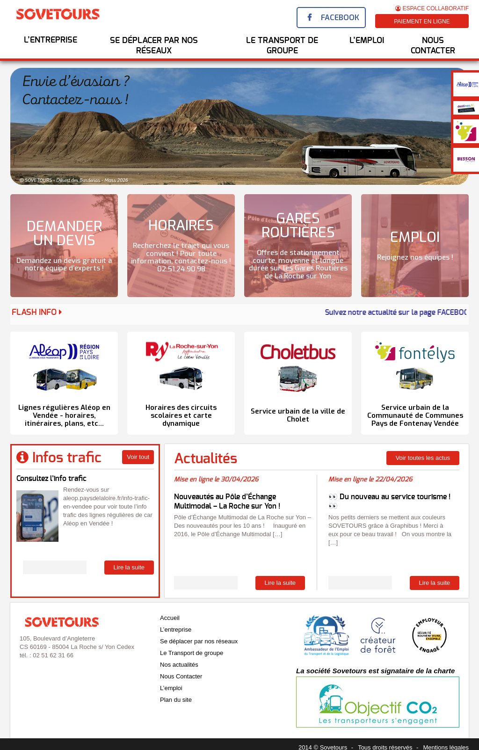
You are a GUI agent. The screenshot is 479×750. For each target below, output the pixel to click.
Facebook (340, 17)
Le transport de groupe (282, 45)
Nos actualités (179, 664)
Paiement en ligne (422, 21)
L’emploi (171, 688)
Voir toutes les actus (423, 457)
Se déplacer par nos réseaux (154, 45)
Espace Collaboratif (432, 8)
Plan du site (176, 699)
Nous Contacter (433, 45)
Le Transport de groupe (191, 652)
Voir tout (138, 456)
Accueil (170, 617)
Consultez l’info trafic (51, 478)
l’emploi (366, 40)
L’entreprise (50, 40)
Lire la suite (129, 567)
